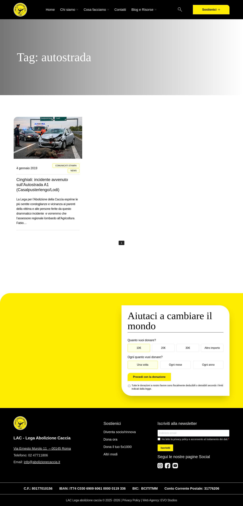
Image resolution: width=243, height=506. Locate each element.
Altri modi (110, 454)
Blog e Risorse (143, 9)
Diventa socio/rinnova (119, 432)
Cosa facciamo (96, 9)
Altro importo (212, 347)
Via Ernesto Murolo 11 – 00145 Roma (42, 448)
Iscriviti (165, 447)
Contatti (120, 9)
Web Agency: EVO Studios (160, 500)
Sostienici (211, 9)
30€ (187, 347)
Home (50, 9)
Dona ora (110, 439)
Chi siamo (69, 9)
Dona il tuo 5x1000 (117, 447)
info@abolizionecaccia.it (42, 462)
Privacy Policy (131, 500)
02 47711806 (38, 455)
